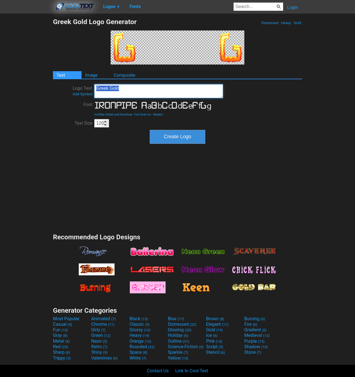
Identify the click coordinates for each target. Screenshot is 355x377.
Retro (99, 346)
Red (60, 346)
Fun (60, 329)
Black (139, 318)
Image (91, 75)
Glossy (140, 329)
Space (138, 352)
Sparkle (178, 352)
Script (214, 346)
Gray (60, 335)
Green (101, 335)
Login (292, 7)
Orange (140, 341)
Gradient (255, 329)
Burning (254, 318)
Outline (178, 341)
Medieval (257, 335)
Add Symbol (82, 94)
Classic (139, 324)
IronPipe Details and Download (113, 114)
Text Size (83, 123)
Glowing (179, 329)
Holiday (178, 335)
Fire (250, 324)
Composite (124, 75)
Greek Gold (158, 91)
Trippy (62, 358)
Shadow (256, 346)
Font (87, 104)
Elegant (217, 324)
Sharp (61, 352)
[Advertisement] (26, 101)
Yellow (178, 358)
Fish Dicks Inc (142, 114)
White (138, 358)
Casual (62, 324)
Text (61, 75)
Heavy (286, 23)
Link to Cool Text (191, 370)
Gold (297, 23)
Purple (254, 341)
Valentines (104, 358)
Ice (211, 335)
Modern (158, 114)
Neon (99, 341)
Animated (103, 318)
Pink (214, 341)
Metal (61, 341)
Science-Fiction (186, 346)
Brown (215, 318)
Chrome (103, 324)
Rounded (142, 346)
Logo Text (82, 91)
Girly (98, 329)
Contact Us (158, 370)
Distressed (269, 23)
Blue (176, 318)
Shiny (99, 352)
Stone (252, 352)
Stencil (215, 352)
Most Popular (66, 318)
